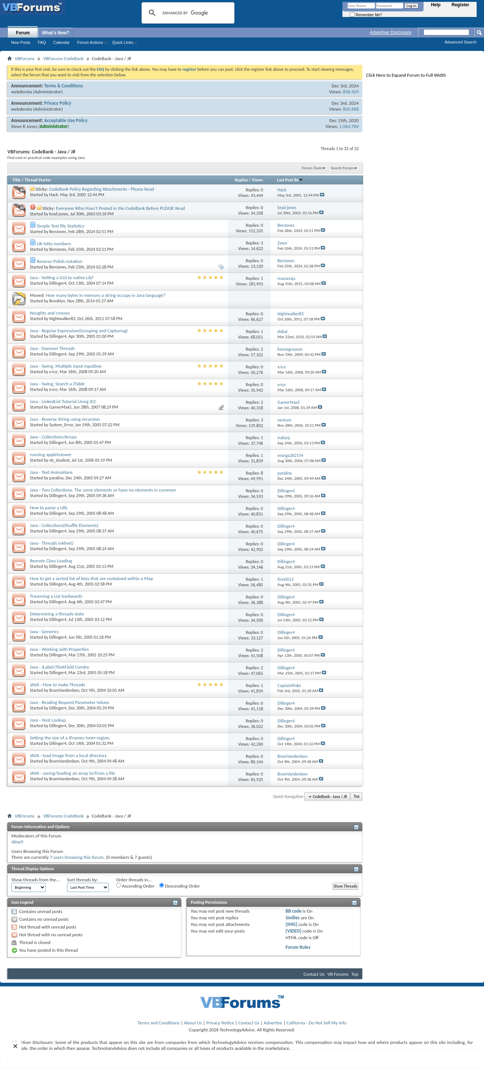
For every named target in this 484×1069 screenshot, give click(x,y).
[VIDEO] (294, 931)
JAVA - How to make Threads (57, 684)
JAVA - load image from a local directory (68, 755)
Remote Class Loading (51, 560)
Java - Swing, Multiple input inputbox (65, 366)
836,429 (351, 91)
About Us (193, 1022)
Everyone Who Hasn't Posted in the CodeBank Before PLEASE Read (120, 208)
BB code (294, 911)
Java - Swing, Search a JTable (57, 383)
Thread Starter (38, 180)
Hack (53, 194)
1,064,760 (349, 126)
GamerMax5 (60, 407)
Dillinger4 (58, 283)
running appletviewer (51, 454)
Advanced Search (461, 42)
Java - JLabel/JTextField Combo (59, 667)
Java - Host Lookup (48, 720)
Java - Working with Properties (59, 649)
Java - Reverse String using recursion (65, 419)
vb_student (59, 460)
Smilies (293, 917)
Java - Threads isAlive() (52, 543)
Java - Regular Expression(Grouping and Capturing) (79, 330)
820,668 (351, 109)
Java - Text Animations (51, 472)
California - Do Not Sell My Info (316, 1022)
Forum (22, 32)
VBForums (25, 58)
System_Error (61, 424)
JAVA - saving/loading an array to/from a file (72, 773)
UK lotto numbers (54, 243)
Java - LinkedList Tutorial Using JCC (63, 401)
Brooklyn (57, 300)
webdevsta (21, 91)
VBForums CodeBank (63, 58)
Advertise (273, 1022)
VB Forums (337, 974)
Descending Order (179, 886)
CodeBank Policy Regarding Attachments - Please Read (101, 189)
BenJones (57, 231)
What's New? (55, 32)
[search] (187, 12)
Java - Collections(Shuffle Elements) (64, 525)
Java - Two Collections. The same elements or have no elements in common (103, 490)
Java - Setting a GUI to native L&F (62, 277)
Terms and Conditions (158, 1022)
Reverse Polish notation (59, 261)
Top (356, 796)
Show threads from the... (35, 879)
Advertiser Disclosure (390, 32)
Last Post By (290, 180)
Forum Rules (298, 947)
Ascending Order (135, 886)
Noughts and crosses (50, 313)
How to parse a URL (49, 507)
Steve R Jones (24, 126)
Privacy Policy (57, 103)
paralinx (56, 477)
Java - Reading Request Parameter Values (69, 702)
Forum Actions (90, 42)
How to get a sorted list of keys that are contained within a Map (91, 578)
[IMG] (291, 924)
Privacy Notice (220, 1022)
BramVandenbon (64, 690)
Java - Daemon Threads (52, 348)
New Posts (21, 42)
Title (17, 180)
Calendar (61, 42)
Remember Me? (366, 15)
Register (460, 4)
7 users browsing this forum (77, 857)
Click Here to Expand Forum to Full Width (406, 75)
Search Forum (342, 168)
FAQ (42, 42)
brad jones (58, 213)
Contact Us (313, 974)
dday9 (17, 841)
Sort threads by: (82, 879)
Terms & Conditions (63, 85)
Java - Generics (44, 631)
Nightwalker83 (62, 318)
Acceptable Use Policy (66, 120)
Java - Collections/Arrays (53, 437)
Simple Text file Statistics (60, 226)
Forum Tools (312, 168)
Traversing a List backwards (56, 596)
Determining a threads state (57, 614)
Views (257, 180)
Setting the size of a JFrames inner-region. (70, 737)
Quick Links (122, 42)
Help (436, 4)
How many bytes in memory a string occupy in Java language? (105, 295)
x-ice (53, 371)
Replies (241, 180)
